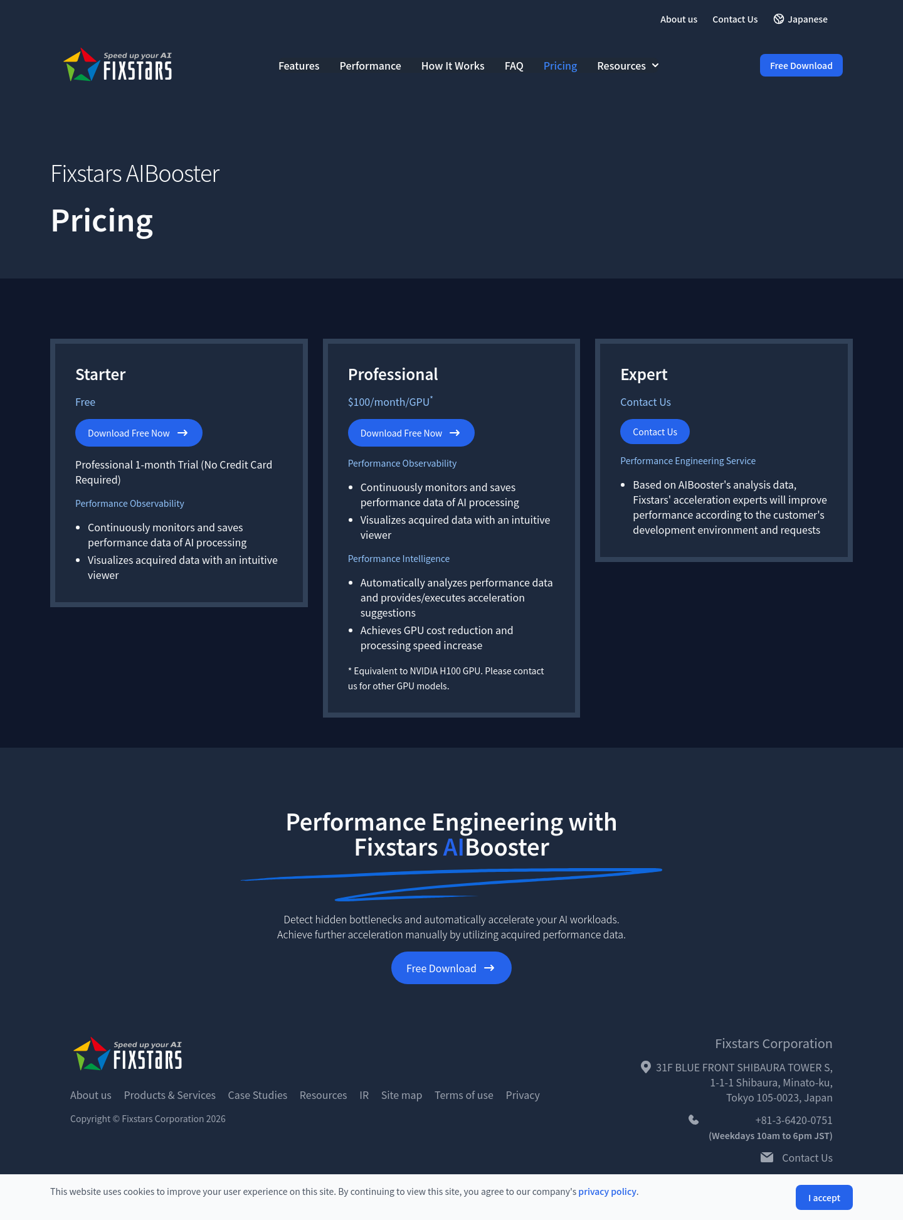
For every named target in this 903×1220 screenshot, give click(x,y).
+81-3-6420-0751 (794, 1119)
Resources (627, 65)
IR (364, 1094)
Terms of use (464, 1094)
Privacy (523, 1094)
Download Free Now (139, 432)
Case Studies (258, 1094)
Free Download (801, 65)
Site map (402, 1094)
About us (678, 19)
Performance (370, 65)
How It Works (453, 65)
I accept (824, 1197)
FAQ (514, 65)
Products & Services (170, 1094)
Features (299, 65)
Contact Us (735, 19)
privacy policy (607, 1191)
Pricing (561, 65)
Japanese (800, 19)
